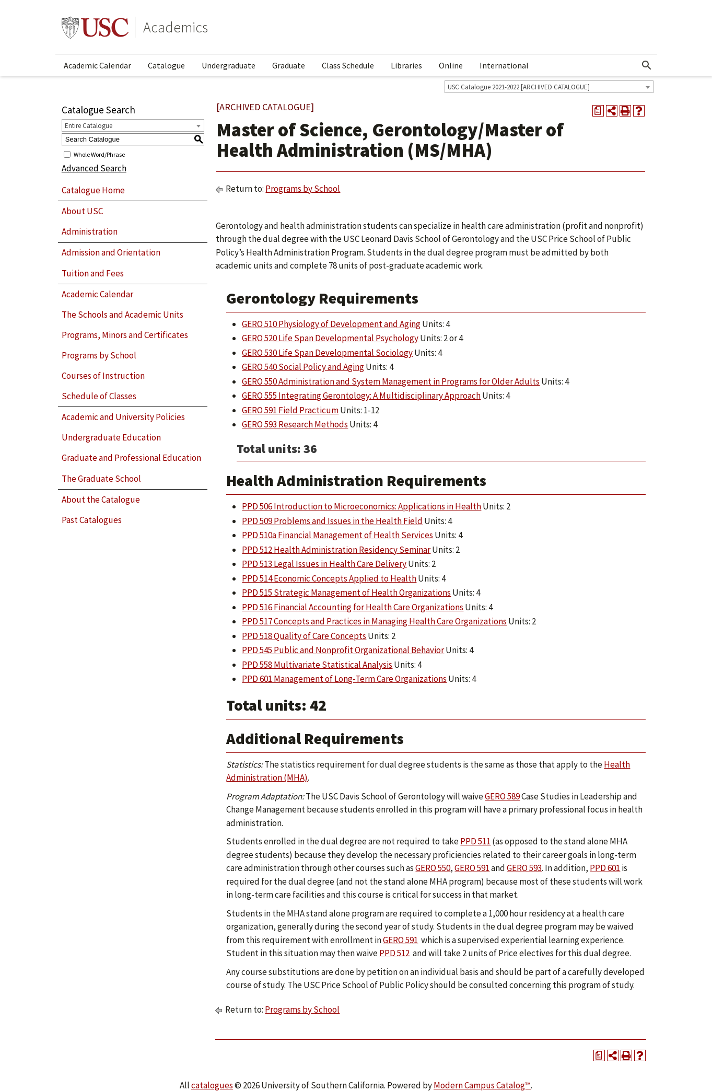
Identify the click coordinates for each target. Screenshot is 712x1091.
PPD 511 (475, 841)
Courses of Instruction (103, 375)
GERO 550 (432, 868)
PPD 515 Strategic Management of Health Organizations (346, 592)
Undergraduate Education (111, 437)
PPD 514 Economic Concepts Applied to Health (329, 578)
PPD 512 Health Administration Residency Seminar (336, 549)
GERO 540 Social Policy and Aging (303, 367)
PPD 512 (394, 953)
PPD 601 (605, 868)
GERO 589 (502, 796)
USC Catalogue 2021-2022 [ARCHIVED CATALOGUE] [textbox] (519, 87)
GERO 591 (471, 868)
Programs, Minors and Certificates (125, 335)
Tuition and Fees (93, 273)
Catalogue (166, 65)
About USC (82, 211)
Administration (90, 231)
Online (451, 65)
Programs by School (99, 355)
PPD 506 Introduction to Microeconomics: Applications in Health (361, 506)
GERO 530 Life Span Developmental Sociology (327, 352)
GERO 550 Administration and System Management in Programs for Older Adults (391, 381)
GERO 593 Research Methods (295, 424)
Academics (175, 27)
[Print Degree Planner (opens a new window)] (598, 111)
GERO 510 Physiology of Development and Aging (331, 324)
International (504, 65)
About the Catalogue (101, 499)
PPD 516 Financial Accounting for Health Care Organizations (352, 607)
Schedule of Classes (99, 396)
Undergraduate (228, 65)
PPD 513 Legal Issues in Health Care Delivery (324, 564)
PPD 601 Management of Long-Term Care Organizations (344, 678)
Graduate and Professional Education (131, 457)
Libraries (406, 65)
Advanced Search (94, 168)
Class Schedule (348, 65)
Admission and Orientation (111, 252)
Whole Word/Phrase (99, 154)
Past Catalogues (92, 520)
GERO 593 (524, 868)
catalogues (212, 1085)
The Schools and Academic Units (122, 314)
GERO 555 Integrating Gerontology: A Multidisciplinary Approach (361, 395)
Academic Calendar (97, 65)
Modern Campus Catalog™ (482, 1085)
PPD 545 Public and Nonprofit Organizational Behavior (343, 650)
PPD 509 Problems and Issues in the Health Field (332, 521)
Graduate (288, 65)
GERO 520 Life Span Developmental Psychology (330, 338)
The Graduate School (101, 478)
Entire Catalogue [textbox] (88, 125)
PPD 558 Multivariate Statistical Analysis (317, 664)
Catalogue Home (93, 190)
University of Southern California (95, 27)
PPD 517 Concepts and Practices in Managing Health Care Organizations (374, 621)
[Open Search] (646, 65)
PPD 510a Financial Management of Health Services (337, 535)
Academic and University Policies (123, 417)
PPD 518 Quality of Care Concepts (304, 636)
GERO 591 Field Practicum (290, 410)
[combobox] (549, 86)
